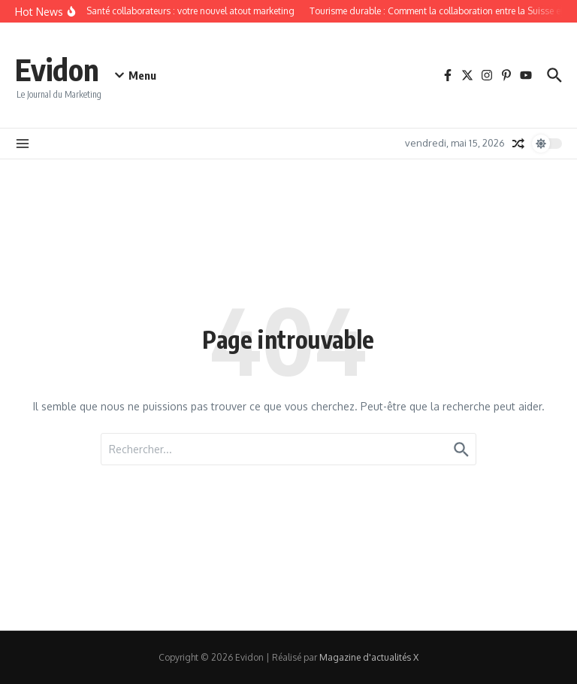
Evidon (57, 69)
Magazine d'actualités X (368, 657)
